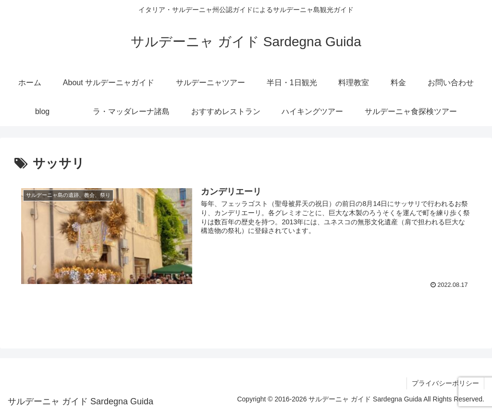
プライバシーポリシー (445, 383)
